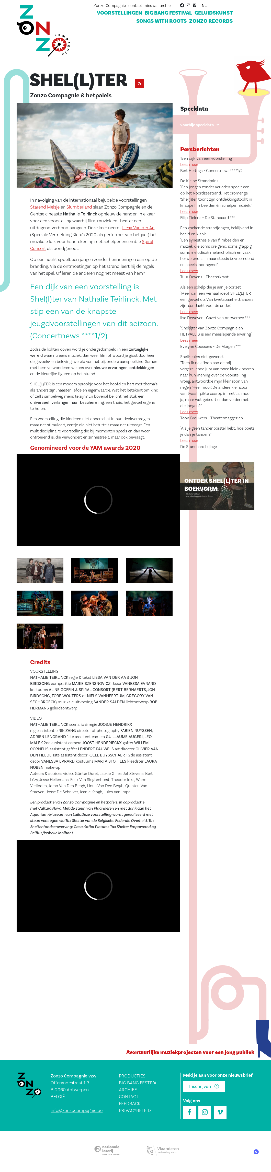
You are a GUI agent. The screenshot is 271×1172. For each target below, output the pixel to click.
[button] (95, 147)
